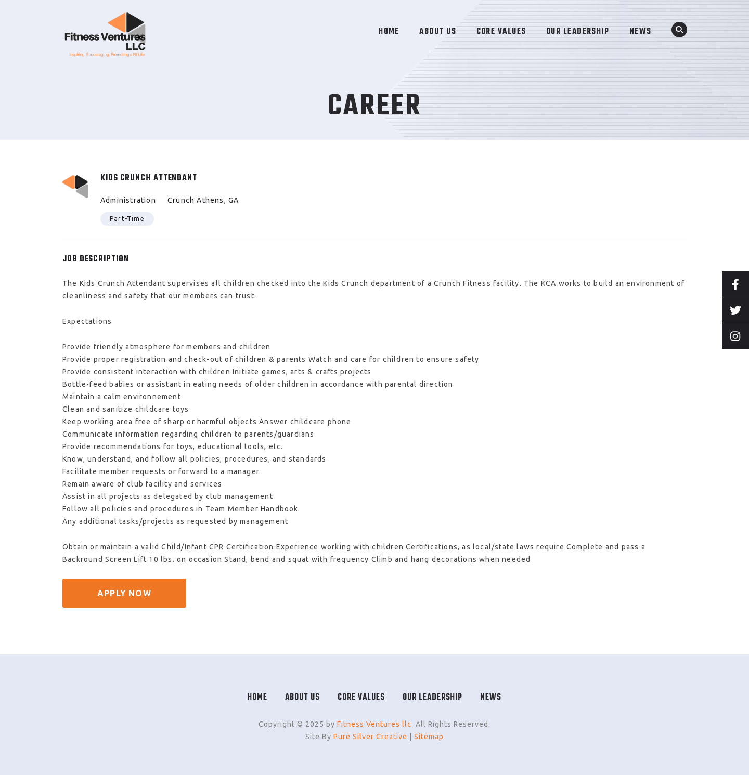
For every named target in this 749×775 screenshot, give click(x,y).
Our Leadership (432, 697)
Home (257, 697)
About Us (302, 697)
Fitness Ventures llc (374, 724)
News (490, 697)
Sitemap (429, 736)
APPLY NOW (124, 593)
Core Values (361, 697)
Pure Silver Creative (370, 736)
